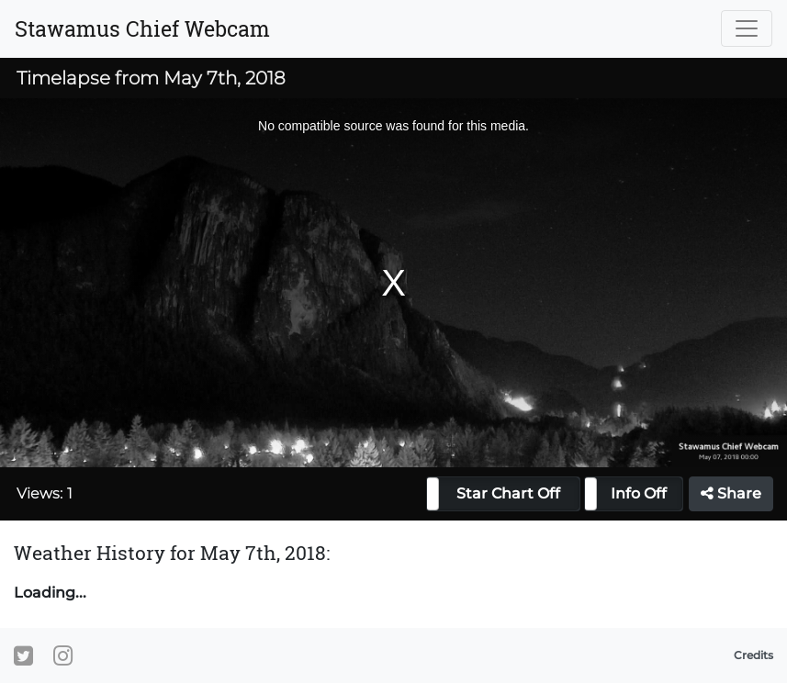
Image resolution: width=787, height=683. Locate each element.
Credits (753, 655)
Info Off (639, 493)
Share (731, 493)
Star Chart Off (508, 493)
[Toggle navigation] (746, 28)
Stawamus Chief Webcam (142, 28)
